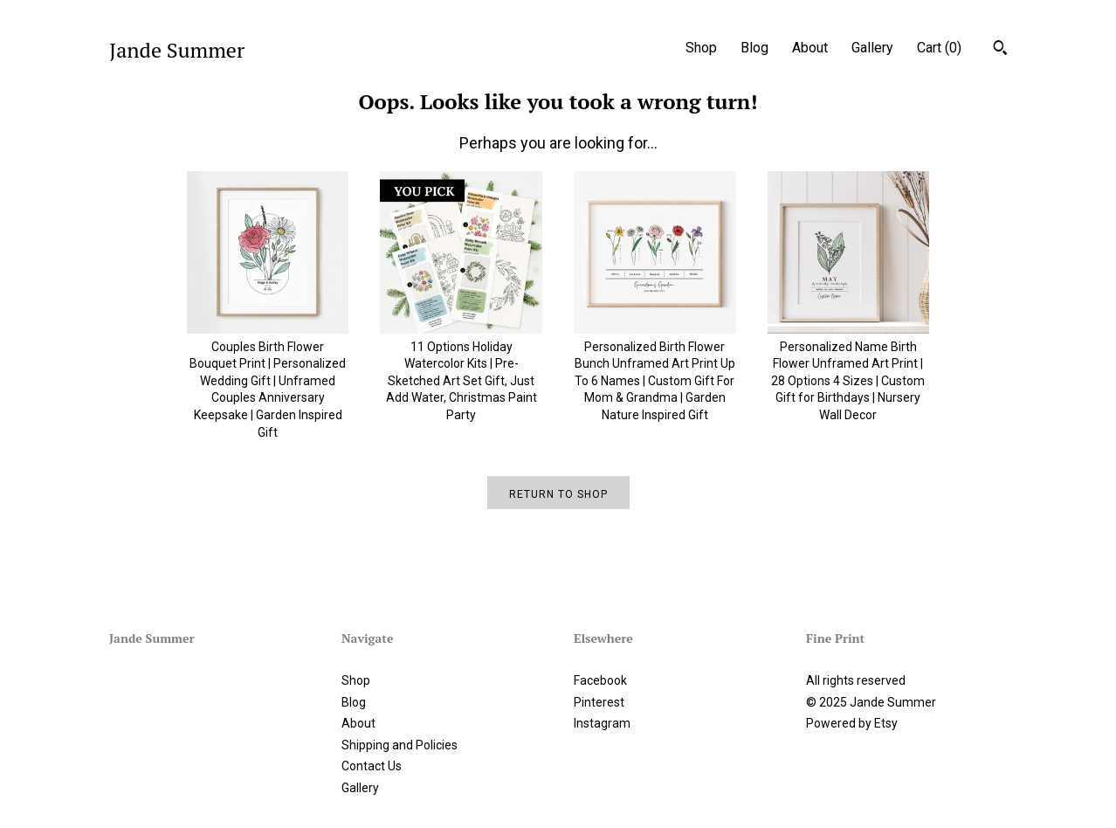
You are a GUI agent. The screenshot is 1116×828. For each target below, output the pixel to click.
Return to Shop (558, 494)
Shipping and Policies (399, 745)
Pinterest (599, 702)
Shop (701, 47)
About (810, 47)
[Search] (1000, 49)
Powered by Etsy (852, 723)
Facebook (600, 680)
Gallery (872, 47)
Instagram (602, 723)
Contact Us (371, 766)
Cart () (939, 47)
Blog (754, 47)
